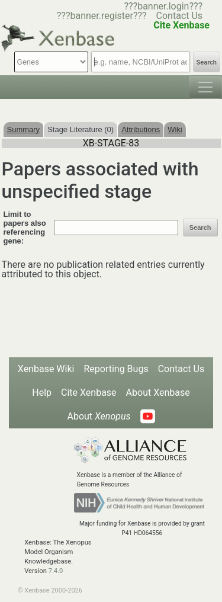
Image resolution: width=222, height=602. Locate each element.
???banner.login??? (163, 6)
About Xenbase (158, 392)
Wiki (175, 129)
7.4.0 (56, 571)
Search (207, 62)
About (98, 416)
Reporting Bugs (115, 368)
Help (42, 392)
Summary (23, 129)
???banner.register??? (102, 15)
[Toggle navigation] (205, 87)
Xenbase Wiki (46, 368)
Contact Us (179, 15)
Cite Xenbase (89, 392)
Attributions (140, 129)
